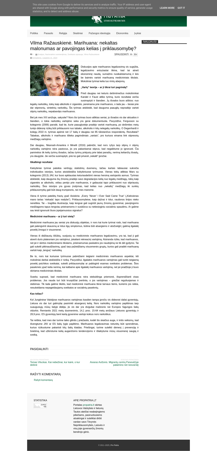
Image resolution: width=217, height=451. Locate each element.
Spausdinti (121, 54)
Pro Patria (115, 445)
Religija (63, 33)
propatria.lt (88, 405)
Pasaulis (48, 33)
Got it (181, 7)
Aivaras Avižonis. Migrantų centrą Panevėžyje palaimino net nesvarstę (114, 363)
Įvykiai (137, 33)
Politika (34, 33)
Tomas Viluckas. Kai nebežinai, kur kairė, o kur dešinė (55, 363)
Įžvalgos (41, 54)
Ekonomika (122, 33)
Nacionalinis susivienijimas (56, 54)
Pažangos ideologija (99, 33)
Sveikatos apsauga (75, 54)
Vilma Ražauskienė (91, 54)
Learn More (167, 7)
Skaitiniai (78, 33)
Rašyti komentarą (43, 380)
